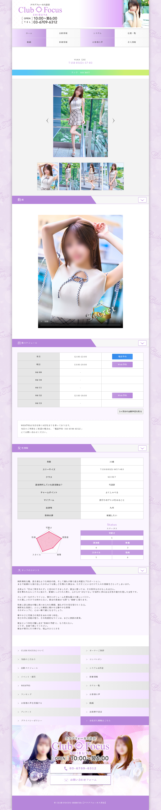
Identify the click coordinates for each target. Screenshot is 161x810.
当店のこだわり (28, 659)
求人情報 (132, 42)
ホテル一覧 (95, 685)
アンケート (26, 712)
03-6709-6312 (72, 429)
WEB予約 (25, 685)
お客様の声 (97, 42)
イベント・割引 (28, 677)
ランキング (26, 694)
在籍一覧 (132, 33)
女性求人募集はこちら (100, 720)
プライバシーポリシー (31, 720)
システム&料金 (97, 668)
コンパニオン (96, 659)
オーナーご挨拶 (97, 650)
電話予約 (122, 356)
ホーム (29, 33)
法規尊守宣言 (96, 712)
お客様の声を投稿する (31, 703)
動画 (29, 42)
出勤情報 (63, 33)
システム (97, 33)
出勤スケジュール (29, 668)
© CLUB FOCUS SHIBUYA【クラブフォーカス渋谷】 (80, 803)
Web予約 (122, 364)
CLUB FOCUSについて (32, 650)
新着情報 (63, 42)
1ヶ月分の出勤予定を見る (130, 411)
